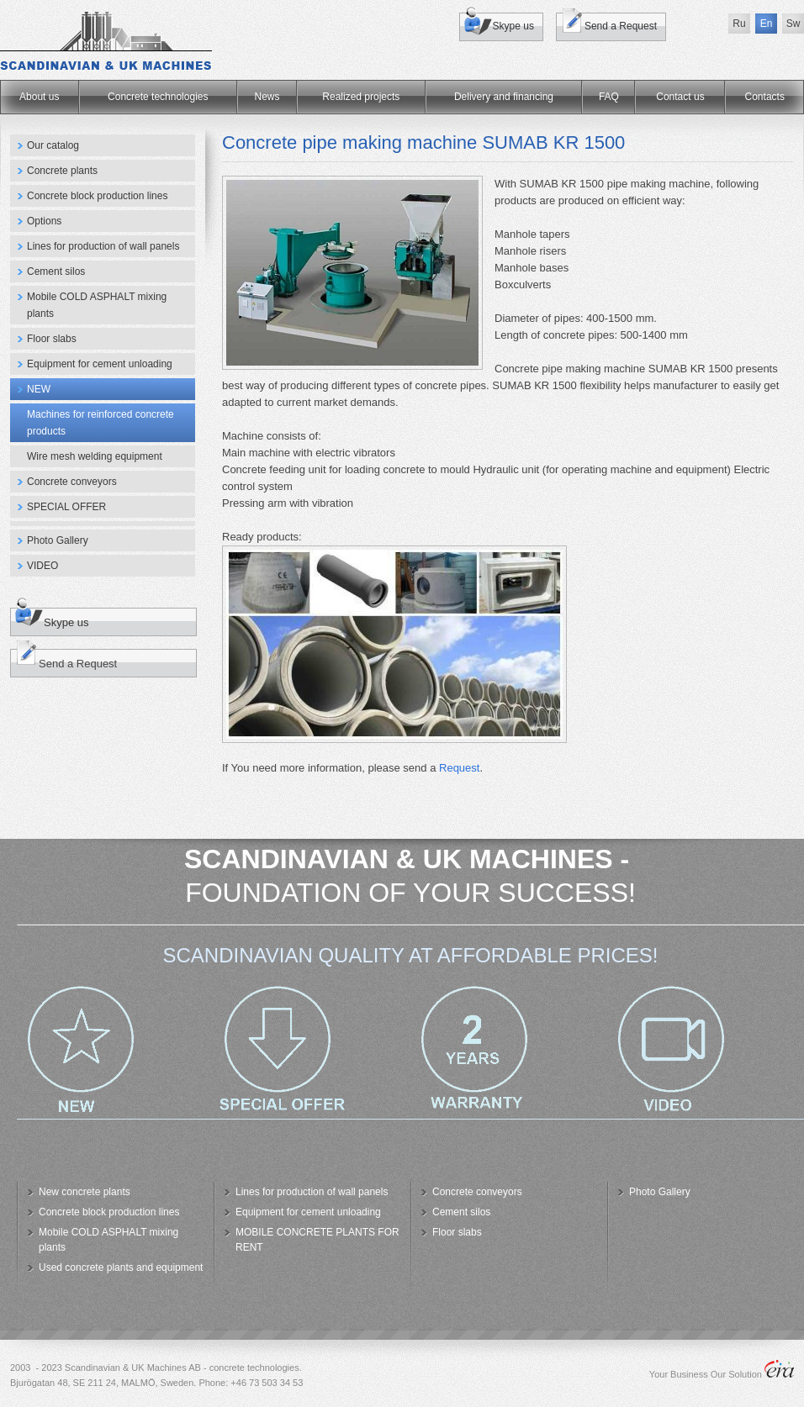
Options (44, 221)
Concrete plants (62, 171)
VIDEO (42, 566)
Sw (793, 23)
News (267, 97)
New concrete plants (84, 1192)
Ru (739, 23)
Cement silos (56, 271)
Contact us (680, 97)
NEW (38, 389)
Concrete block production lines (97, 196)
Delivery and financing (503, 97)
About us (39, 97)
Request (459, 767)
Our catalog (53, 145)
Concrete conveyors (72, 481)
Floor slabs (52, 339)
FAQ (609, 97)
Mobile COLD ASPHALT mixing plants (97, 305)
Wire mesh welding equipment (94, 456)
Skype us (513, 26)
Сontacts (765, 97)
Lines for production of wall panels (103, 246)
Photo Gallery (57, 540)
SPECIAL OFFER (66, 507)
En (766, 23)
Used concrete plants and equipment (121, 1267)
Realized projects (360, 97)
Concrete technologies (158, 97)
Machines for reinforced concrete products (100, 422)
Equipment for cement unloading (99, 364)
